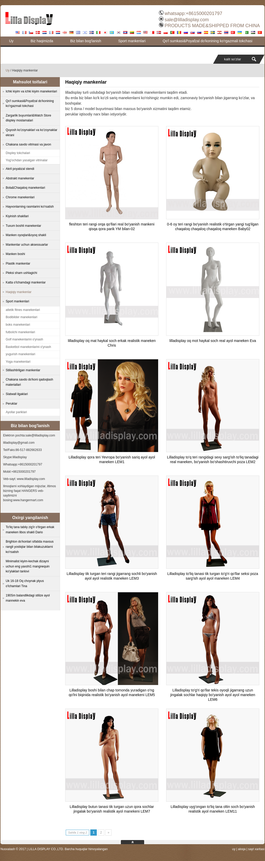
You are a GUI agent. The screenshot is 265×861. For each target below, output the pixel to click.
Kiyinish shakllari (17, 216)
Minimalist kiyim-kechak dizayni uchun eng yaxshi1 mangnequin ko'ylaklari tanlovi (27, 566)
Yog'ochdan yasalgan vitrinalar (27, 160)
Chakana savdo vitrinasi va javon (28, 144)
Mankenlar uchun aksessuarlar (27, 244)
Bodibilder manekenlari (21, 317)
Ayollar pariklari (16, 412)
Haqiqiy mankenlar (18, 292)
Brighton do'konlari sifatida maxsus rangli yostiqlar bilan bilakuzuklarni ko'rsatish (30, 546)
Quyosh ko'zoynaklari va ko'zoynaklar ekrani (31, 132)
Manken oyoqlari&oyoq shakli (26, 235)
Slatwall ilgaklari (17, 394)
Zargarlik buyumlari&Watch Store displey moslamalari (28, 118)
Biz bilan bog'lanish (85, 41)
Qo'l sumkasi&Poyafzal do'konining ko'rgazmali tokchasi (208, 41)
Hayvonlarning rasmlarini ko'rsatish (30, 206)
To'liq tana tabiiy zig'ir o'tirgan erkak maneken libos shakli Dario (30, 529)
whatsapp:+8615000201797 (193, 13)
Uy (11, 41)
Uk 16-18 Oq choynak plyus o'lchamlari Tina (25, 583)
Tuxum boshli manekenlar (23, 226)
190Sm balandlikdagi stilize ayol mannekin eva (28, 598)
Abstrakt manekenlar (20, 178)
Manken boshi (15, 254)
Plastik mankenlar (18, 263)
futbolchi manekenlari (20, 332)
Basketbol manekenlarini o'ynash (28, 347)
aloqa (241, 849)
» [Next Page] (108, 832)
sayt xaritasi (256, 849)
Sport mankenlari (132, 41)
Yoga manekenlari (18, 361)
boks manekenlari (18, 324)
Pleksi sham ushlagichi (21, 273)
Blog (12, 50)
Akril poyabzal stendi (20, 169)
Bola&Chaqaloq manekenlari (25, 187)
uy (233, 849)
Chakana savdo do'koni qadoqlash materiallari (29, 382)
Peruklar (11, 403)
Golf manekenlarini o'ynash (24, 339)
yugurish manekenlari (20, 354)
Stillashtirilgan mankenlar (23, 370)
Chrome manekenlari (20, 197)
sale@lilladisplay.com (187, 19)
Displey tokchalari (18, 153)
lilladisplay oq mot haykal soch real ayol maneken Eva (213, 341)
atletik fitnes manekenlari (23, 310)
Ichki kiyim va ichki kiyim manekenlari (31, 91)
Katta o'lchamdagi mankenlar (26, 282)
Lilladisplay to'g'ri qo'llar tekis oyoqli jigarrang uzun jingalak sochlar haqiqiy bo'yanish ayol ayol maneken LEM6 (212, 695)
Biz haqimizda (42, 41)
